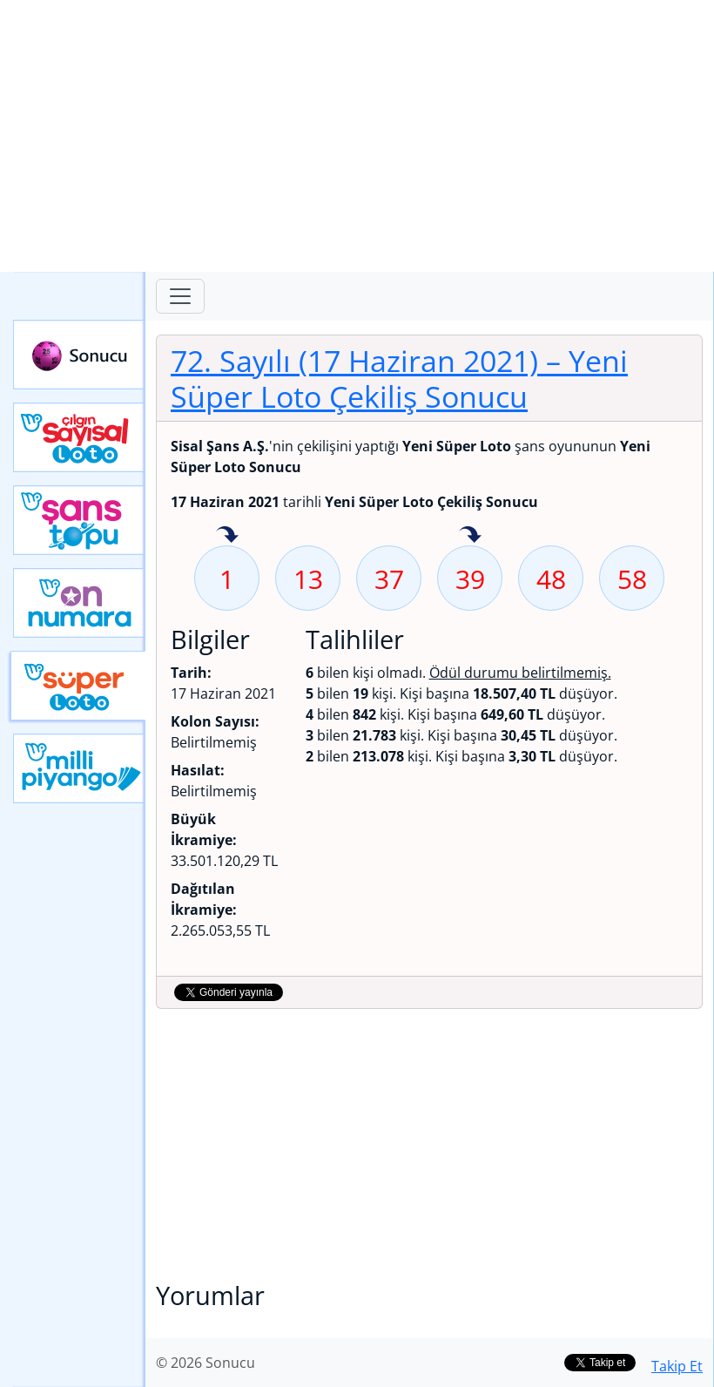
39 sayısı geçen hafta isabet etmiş (470, 535)
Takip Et (677, 1366)
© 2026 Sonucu (205, 1362)
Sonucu (79, 354)
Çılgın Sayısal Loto (79, 437)
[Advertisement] (357, 136)
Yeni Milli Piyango (79, 768)
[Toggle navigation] (180, 296)
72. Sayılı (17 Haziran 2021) (399, 378)
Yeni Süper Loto (77, 686)
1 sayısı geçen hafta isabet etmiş (227, 535)
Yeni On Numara (79, 603)
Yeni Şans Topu (79, 520)
